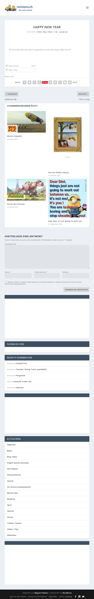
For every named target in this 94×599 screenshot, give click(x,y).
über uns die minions (18, 596)
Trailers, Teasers (14, 523)
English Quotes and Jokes (18, 463)
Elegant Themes (41, 593)
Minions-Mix (12, 493)
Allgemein (11, 444)
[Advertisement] (27, 318)
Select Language (65, 596)
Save (45, 82)
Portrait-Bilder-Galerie (58, 172)
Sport (9, 505)
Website (65, 272)
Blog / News (48, 32)
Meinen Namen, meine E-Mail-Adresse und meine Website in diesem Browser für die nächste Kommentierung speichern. (43, 283)
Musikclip (11, 499)
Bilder (39, 32)
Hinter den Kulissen (16, 204)
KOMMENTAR (10, 244)
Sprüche (10, 511)
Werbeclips (11, 535)
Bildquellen (53, 596)
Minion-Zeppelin (14, 136)
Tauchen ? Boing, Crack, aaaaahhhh (31, 369)
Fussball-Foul (21, 363)
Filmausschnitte (14, 475)
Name (8, 272)
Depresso (20, 387)
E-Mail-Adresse (40, 272)
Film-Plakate (12, 469)
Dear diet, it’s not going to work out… (65, 221)
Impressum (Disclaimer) (37, 596)
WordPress (67, 593)
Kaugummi (20, 375)
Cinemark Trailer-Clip (22, 381)
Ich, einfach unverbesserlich (19, 487)
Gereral (10, 481)
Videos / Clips (12, 529)
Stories (10, 517)
